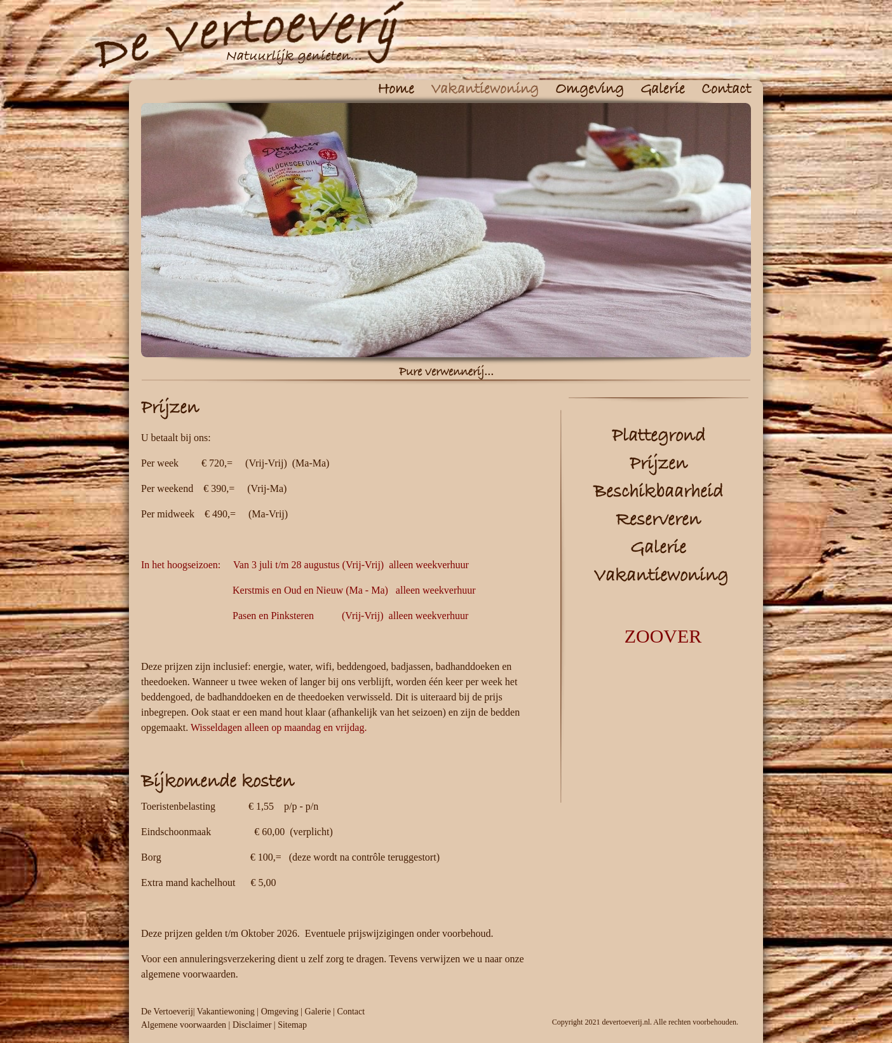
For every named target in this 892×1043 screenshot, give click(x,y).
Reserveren (658, 520)
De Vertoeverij (167, 1011)
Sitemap (292, 1025)
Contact (726, 89)
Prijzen (658, 464)
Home (395, 89)
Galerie (662, 89)
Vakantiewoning (485, 89)
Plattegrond (658, 436)
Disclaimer (252, 1025)
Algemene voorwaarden (183, 1025)
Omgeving (589, 89)
